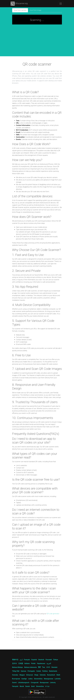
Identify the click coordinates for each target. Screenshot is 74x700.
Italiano (27, 663)
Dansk (27, 686)
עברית (47, 686)
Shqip (36, 675)
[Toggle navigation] (60, 4)
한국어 (14, 663)
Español (34, 660)
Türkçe (55, 660)
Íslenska (43, 675)
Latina (30, 679)
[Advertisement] (37, 41)
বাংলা (48, 667)
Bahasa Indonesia (30, 667)
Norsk (22, 686)
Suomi (14, 682)
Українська (41, 663)
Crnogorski (34, 682)
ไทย (43, 667)
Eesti (33, 686)
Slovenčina (40, 686)
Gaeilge (24, 679)
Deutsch (41, 660)
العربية (49, 663)
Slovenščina (38, 679)
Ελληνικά (29, 675)
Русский (49, 660)
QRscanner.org (19, 4)
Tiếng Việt (15, 671)
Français (27, 660)
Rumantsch (51, 675)
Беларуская (44, 682)
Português (31, 671)
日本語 (20, 663)
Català (38, 671)
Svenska (15, 675)
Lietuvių (53, 682)
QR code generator (53, 614)
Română (54, 667)
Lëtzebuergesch (23, 682)
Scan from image (35, 10)
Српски (23, 671)
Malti (58, 675)
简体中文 (15, 660)
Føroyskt (15, 686)
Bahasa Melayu (17, 667)
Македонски (48, 679)
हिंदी (39, 667)
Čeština (45, 671)
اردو (21, 660)
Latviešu (58, 679)
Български (16, 679)
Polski (33, 663)
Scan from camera (20, 10)
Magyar (22, 675)
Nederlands (53, 671)
